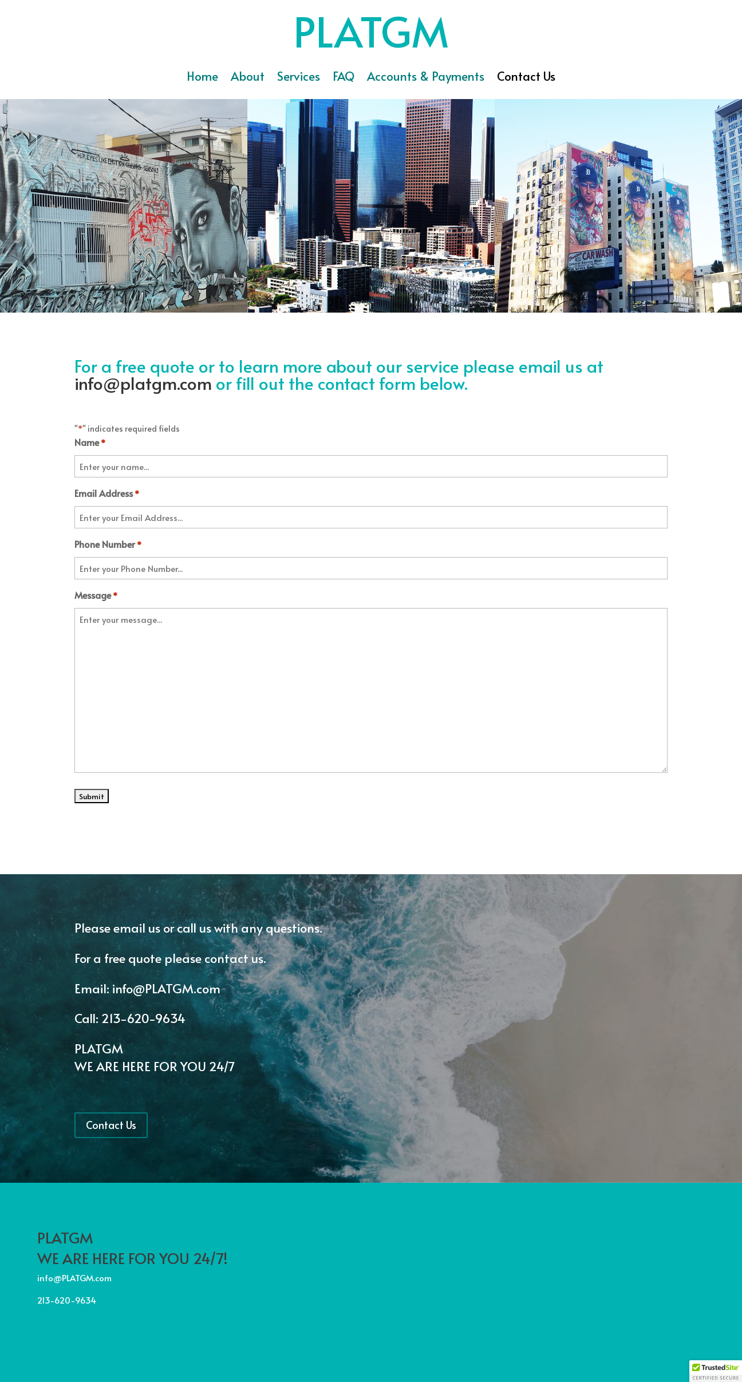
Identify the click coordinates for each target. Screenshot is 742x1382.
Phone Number (107, 545)
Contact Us (526, 78)
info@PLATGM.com (167, 988)
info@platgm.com (143, 382)
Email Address (106, 494)
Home (202, 78)
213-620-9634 (143, 1017)
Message (95, 596)
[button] (715, 1371)
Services (298, 78)
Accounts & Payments (425, 78)
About (248, 78)
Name (89, 443)
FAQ (343, 78)
